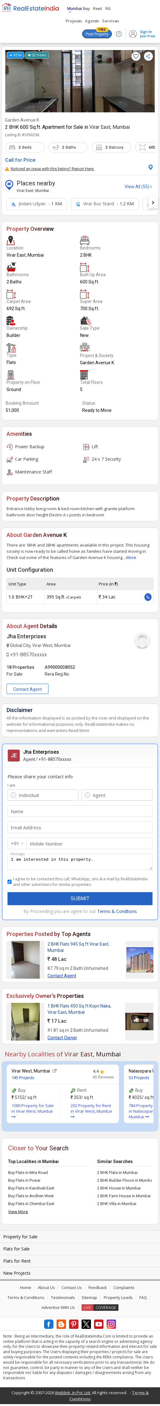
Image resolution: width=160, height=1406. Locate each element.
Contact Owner (62, 1039)
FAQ (143, 1299)
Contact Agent (27, 689)
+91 (15, 843)
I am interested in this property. (80, 863)
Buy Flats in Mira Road (28, 1174)
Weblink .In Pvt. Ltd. (73, 1394)
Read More (78, 730)
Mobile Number (46, 843)
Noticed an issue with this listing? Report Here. (49, 168)
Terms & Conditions (26, 1299)
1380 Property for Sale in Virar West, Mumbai (33, 1113)
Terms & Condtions (117, 913)
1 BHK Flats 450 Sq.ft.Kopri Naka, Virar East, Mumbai (79, 1011)
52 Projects (139, 1079)
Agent (99, 795)
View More (18, 1213)
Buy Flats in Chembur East (31, 1205)
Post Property (97, 33)
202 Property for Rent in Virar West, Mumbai (91, 1113)
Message (18, 853)
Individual (29, 795)
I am (11, 785)
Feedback (97, 1289)
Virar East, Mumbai (109, 127)
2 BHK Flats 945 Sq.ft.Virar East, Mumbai (78, 949)
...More (129, 557)
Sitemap (89, 1299)
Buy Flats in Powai (24, 1182)
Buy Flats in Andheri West (31, 1197)
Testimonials (63, 1299)
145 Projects (23, 1079)
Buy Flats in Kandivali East (31, 1190)
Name (17, 811)
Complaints (124, 1289)
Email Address (26, 827)
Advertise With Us (58, 1309)
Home (25, 1289)
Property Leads (118, 1299)
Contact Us (72, 1289)
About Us (46, 1289)
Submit (80, 900)
